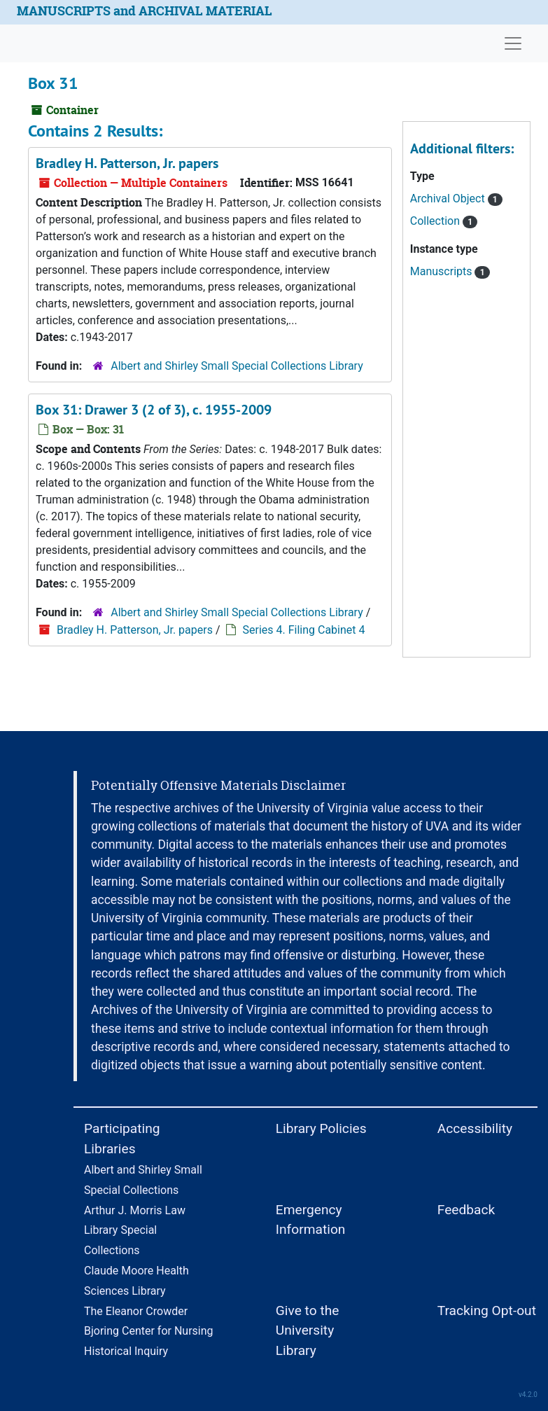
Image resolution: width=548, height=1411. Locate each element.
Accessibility (474, 1128)
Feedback (466, 1210)
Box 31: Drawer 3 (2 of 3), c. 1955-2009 (154, 410)
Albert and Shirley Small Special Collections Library (237, 366)
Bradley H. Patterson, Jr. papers (127, 163)
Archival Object (456, 198)
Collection (444, 221)
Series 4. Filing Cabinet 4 (304, 630)
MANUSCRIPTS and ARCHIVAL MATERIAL (144, 11)
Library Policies (321, 1128)
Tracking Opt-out (486, 1310)
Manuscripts (450, 271)
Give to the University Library (307, 1330)
